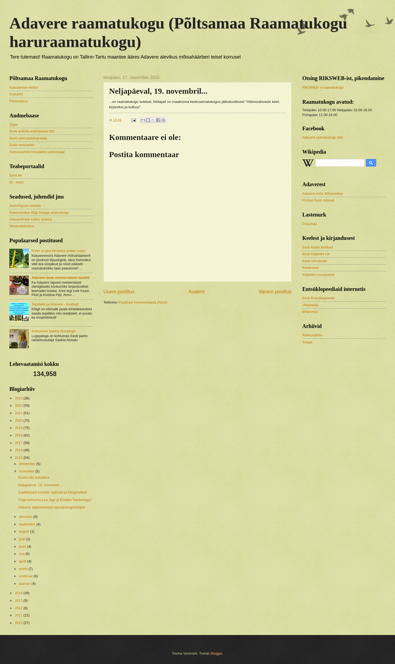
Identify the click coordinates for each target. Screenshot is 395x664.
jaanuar (25, 584)
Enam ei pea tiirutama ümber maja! (58, 251)
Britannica (310, 312)
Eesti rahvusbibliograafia (28, 138)
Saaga (307, 342)
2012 (19, 608)
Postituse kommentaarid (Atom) (143, 302)
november (27, 471)
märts (23, 569)
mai (22, 554)
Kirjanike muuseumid (318, 275)
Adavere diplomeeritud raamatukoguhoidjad (51, 507)
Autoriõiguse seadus (25, 206)
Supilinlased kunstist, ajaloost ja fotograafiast (52, 492)
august (24, 531)
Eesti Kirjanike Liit (316, 254)
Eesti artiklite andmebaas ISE (32, 131)
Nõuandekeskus (21, 226)
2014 (19, 593)
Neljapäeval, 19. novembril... (40, 485)
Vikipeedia (310, 305)
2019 (19, 428)
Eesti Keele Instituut (317, 247)
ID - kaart (16, 182)
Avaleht (196, 291)
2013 (19, 600)
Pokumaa (309, 224)
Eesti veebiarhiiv (22, 145)
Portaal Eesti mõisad (318, 200)
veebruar (26, 576)
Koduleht (16, 94)
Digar (13, 124)
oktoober (26, 517)
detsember (27, 464)
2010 (19, 623)
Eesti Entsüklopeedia (318, 298)
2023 (19, 398)
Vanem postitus (275, 291)
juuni (23, 546)
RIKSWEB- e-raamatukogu (323, 87)
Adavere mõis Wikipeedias (322, 194)
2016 (19, 450)
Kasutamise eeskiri (23, 87)
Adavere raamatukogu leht (322, 137)
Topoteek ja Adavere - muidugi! (55, 304)
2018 (19, 435)
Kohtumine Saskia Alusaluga (53, 331)
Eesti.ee (15, 175)
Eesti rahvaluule (314, 261)
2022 (19, 405)
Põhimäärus (18, 101)
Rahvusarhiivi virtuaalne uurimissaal (36, 152)
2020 (19, 420)
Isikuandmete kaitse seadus (30, 219)
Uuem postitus (118, 291)
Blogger (216, 653)
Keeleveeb (310, 268)
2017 (19, 443)
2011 (19, 615)
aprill (23, 561)
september (27, 524)
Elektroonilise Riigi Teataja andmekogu (39, 213)
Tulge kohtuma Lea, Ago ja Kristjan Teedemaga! (54, 500)
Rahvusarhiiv (312, 335)
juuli (22, 539)
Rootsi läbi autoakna (33, 477)
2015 (19, 458)
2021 (19, 413)
